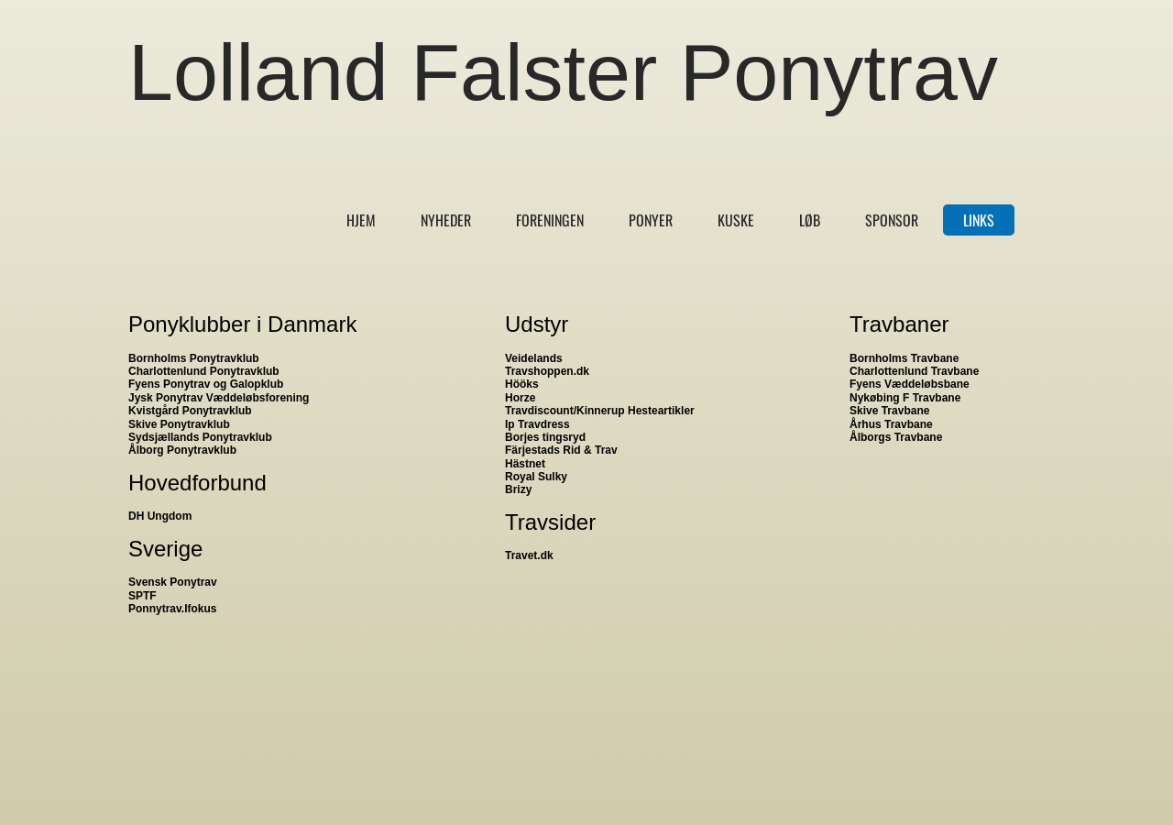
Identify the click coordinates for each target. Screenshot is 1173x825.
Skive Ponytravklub (179, 424)
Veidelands (534, 358)
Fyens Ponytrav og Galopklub (205, 384)
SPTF (142, 595)
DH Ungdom (160, 516)
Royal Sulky (536, 476)
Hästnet (525, 463)
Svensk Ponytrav (172, 582)
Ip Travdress (537, 424)
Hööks (522, 384)
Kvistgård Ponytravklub (190, 410)
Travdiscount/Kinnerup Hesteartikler (600, 410)
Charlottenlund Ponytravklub (204, 371)
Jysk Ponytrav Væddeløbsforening (218, 397)
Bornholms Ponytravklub (193, 358)
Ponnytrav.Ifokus (172, 608)
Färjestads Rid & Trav (561, 450)
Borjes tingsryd (545, 437)
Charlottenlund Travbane (914, 371)
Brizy (518, 489)
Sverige (165, 548)
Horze (520, 397)
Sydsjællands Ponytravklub (200, 437)
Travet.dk (529, 555)
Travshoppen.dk (547, 371)
